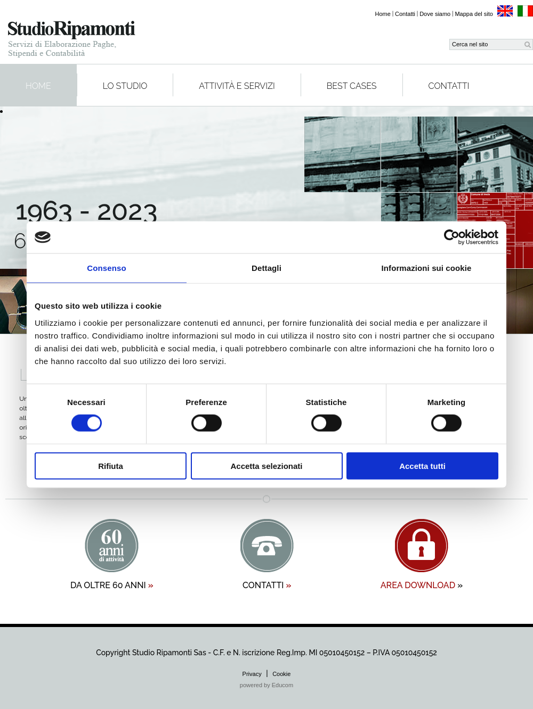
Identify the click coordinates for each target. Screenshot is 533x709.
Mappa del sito (474, 14)
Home (383, 14)
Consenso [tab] (106, 268)
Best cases (352, 86)
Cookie (281, 674)
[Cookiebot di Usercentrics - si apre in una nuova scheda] (451, 237)
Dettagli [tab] (266, 268)
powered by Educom (266, 685)
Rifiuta (110, 465)
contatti (267, 585)
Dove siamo (434, 14)
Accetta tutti (422, 465)
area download (422, 585)
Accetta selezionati (266, 465)
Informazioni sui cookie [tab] (427, 268)
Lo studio (125, 86)
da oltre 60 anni (112, 585)
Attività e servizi (237, 86)
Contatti (405, 14)
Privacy (252, 674)
